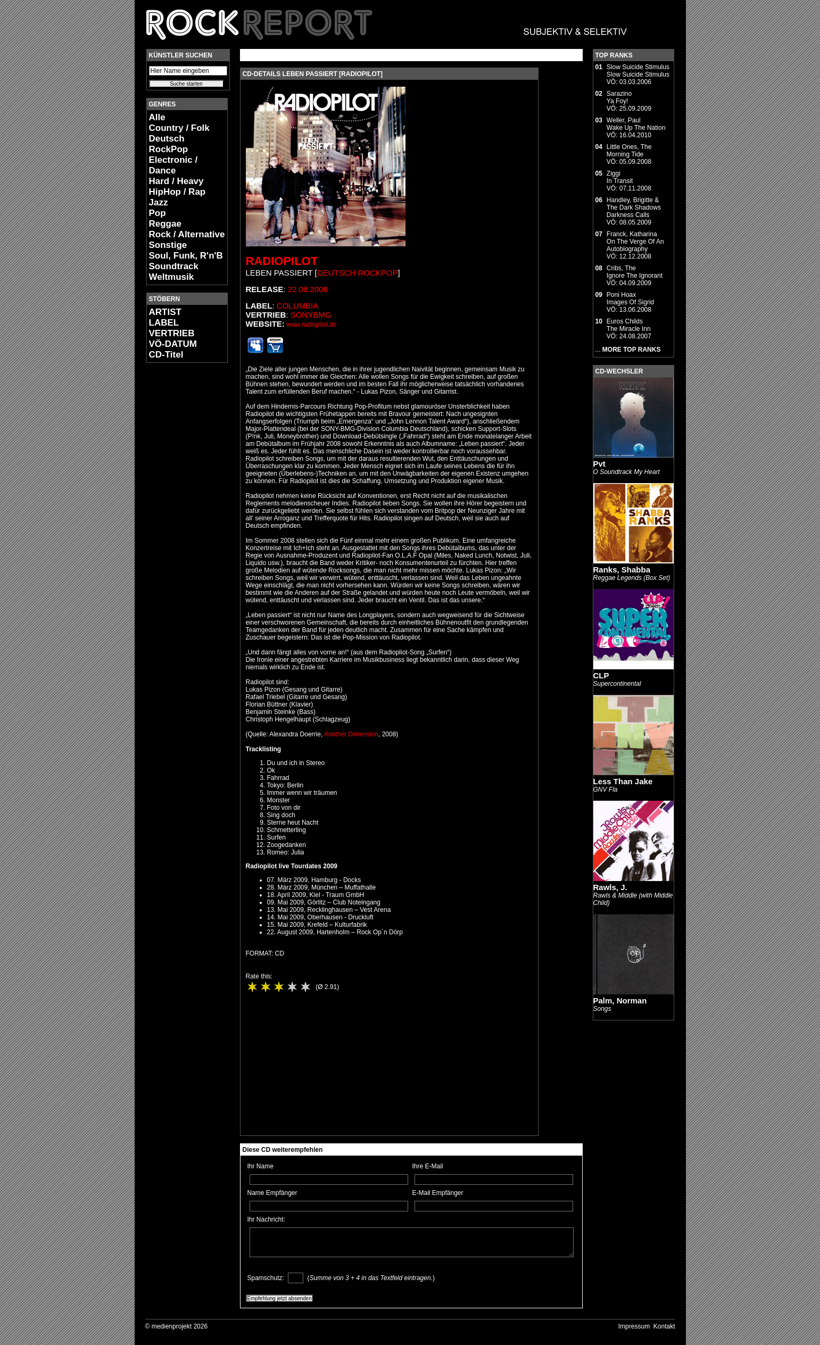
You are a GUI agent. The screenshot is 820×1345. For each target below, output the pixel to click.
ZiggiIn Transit (620, 177)
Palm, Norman (620, 1000)
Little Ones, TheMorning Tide (629, 150)
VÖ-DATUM (173, 344)
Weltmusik (171, 277)
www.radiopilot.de (311, 324)
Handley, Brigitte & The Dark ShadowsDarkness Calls (634, 207)
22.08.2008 (308, 289)
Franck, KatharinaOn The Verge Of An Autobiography (635, 241)
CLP (601, 675)
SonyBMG (311, 314)
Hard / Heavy (176, 181)
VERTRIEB (172, 333)
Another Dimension (351, 734)
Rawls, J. (610, 887)
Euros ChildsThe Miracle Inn (629, 325)
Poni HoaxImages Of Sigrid (630, 298)
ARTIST (165, 312)
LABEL (164, 323)
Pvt (599, 463)
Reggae (165, 224)
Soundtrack (174, 266)
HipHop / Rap (177, 192)
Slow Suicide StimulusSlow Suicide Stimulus (638, 70)
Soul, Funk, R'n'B (186, 256)
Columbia (297, 305)
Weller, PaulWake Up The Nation (636, 124)
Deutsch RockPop (168, 144)
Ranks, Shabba (622, 569)
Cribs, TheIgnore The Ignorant (634, 271)
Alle (157, 117)
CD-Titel (166, 355)
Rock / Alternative (187, 234)
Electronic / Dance (173, 165)
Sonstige (168, 245)
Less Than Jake (623, 781)
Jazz (158, 202)
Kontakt (664, 1326)
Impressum (634, 1326)
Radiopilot (282, 261)
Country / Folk (179, 128)
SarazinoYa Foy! (619, 97)
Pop (157, 213)
